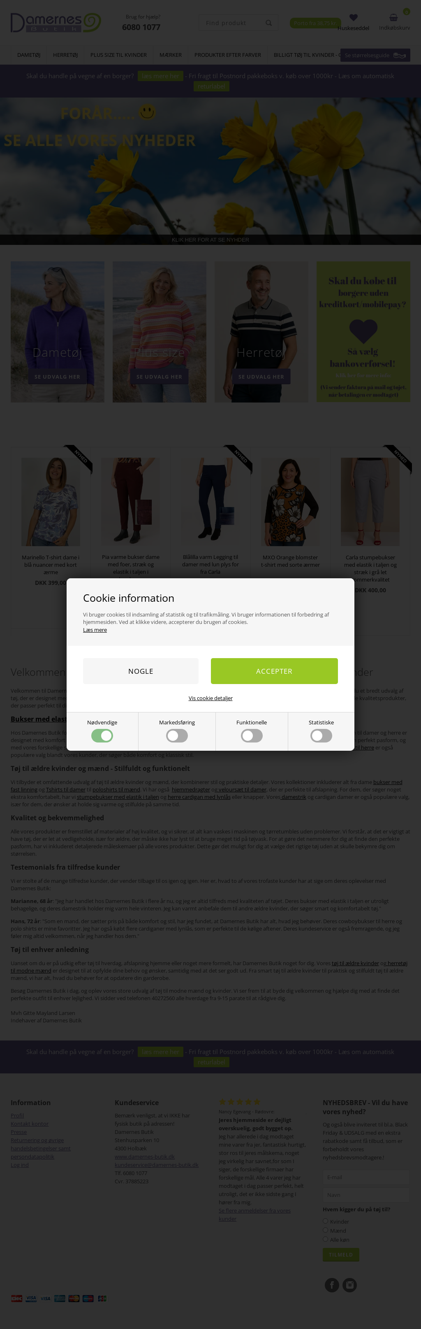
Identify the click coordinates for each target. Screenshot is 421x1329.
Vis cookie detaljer (211, 698)
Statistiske (321, 730)
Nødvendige (102, 730)
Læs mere (95, 629)
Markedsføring (177, 730)
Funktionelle (251, 730)
